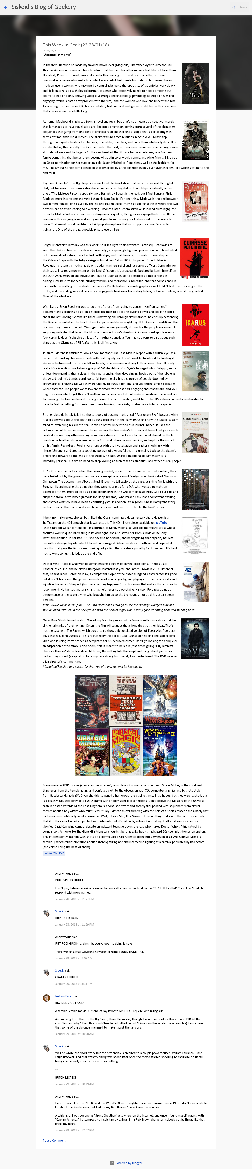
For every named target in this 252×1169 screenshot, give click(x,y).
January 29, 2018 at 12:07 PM (74, 1130)
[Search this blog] (227, 7)
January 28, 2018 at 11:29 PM (74, 924)
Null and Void (63, 996)
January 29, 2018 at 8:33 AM (73, 984)
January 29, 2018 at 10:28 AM (74, 1034)
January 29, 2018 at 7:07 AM (73, 958)
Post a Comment (54, 1140)
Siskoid (59, 911)
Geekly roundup (54, 853)
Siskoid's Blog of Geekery (44, 7)
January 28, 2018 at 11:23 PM (74, 899)
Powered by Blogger (126, 1163)
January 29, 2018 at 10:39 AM (74, 1084)
